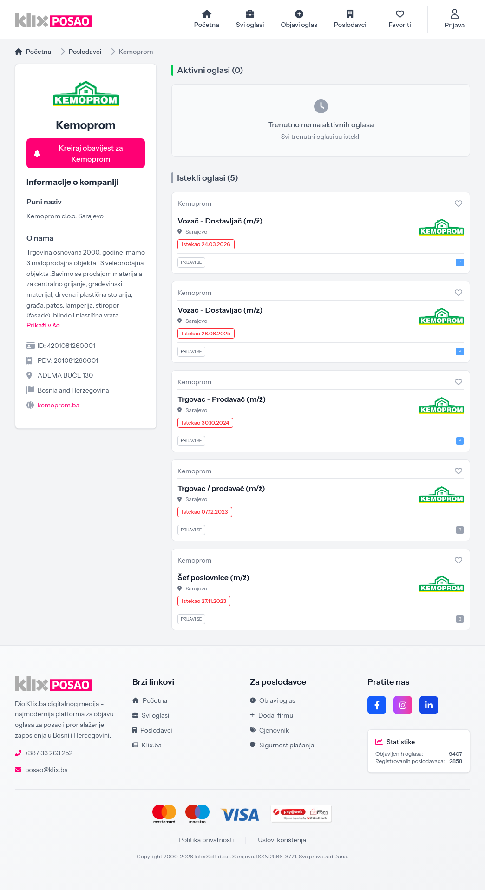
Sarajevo (196, 231)
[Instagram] (402, 705)
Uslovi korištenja (282, 840)
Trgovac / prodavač (221, 488)
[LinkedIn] (428, 705)
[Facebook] (376, 705)
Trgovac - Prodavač (221, 399)
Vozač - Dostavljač (219, 220)
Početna (33, 51)
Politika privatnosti (206, 840)
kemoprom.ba (58, 405)
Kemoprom (194, 203)
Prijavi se (191, 262)
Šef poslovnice (213, 577)
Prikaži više (43, 325)
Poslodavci (85, 51)
